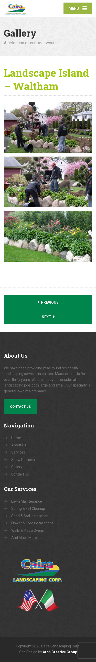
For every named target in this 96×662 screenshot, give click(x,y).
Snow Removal (23, 460)
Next (48, 317)
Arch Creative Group (60, 652)
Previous (48, 302)
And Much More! (24, 538)
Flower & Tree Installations (32, 523)
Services (18, 452)
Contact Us (20, 407)
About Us (18, 445)
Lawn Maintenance (26, 501)
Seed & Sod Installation (29, 516)
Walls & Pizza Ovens (27, 530)
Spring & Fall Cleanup (28, 508)
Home (16, 438)
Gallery (16, 467)
